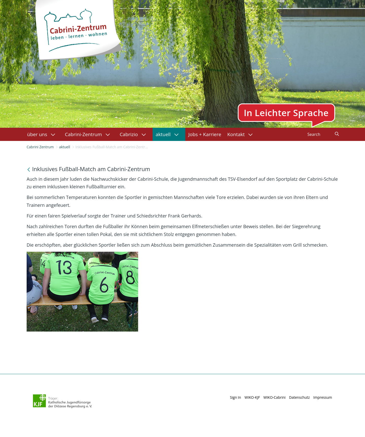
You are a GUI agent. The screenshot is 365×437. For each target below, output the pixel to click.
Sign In (235, 397)
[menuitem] (43, 134)
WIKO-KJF (252, 397)
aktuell (64, 146)
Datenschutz (299, 397)
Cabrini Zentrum (40, 146)
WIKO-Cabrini (274, 397)
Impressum (322, 397)
